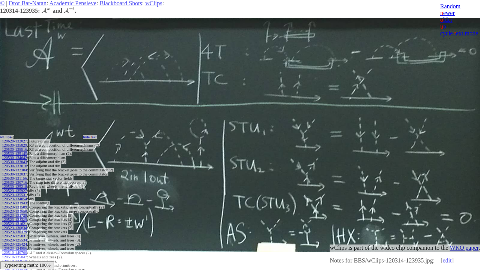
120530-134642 (14, 158)
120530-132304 (14, 170)
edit (447, 260)
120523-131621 (14, 224)
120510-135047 (14, 257)
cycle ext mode (459, 33)
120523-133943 (14, 203)
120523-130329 (14, 232)
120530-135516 (14, 149)
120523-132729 (14, 215)
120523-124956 (14, 248)
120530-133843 (14, 162)
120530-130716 (14, 182)
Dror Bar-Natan (27, 3)
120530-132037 (14, 174)
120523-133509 (14, 207)
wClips (153, 3)
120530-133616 (14, 166)
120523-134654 (14, 199)
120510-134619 (14, 261)
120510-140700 (14, 252)
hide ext (90, 137)
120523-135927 (14, 191)
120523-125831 (14, 236)
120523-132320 (14, 220)
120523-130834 (14, 228)
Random (450, 6)
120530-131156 (14, 178)
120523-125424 (14, 244)
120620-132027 (14, 141)
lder (446, 19)
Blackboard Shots (121, 3)
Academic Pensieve (72, 3)
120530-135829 (14, 145)
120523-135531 (14, 195)
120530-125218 (14, 186)
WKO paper (464, 247)
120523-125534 (14, 240)
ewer (447, 13)
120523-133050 (14, 211)
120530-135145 (14, 154)
